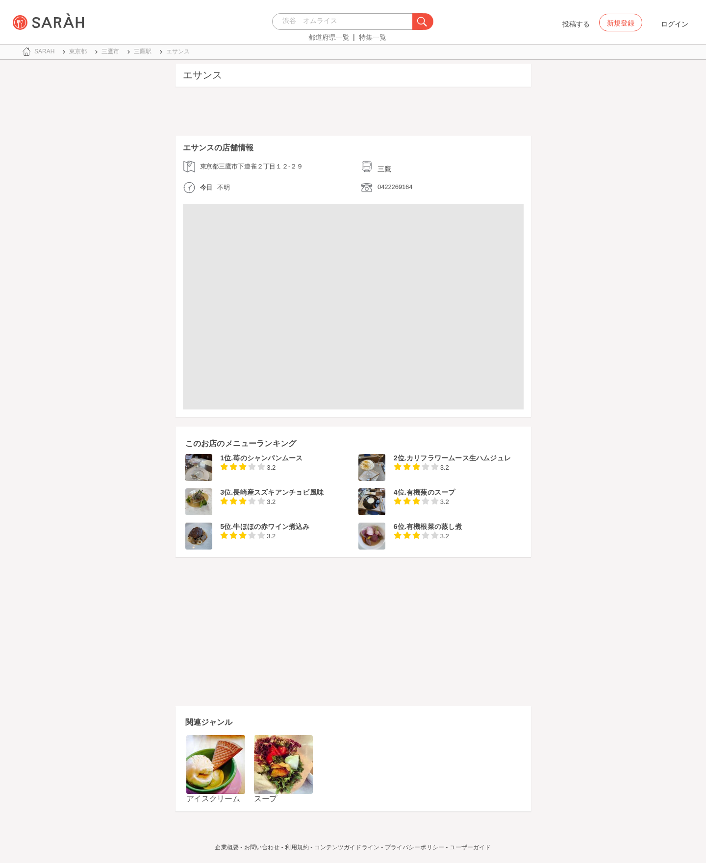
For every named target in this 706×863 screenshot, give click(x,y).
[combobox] (345, 21)
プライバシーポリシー (414, 847)
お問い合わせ (262, 847)
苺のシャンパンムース (268, 458)
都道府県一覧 (329, 37)
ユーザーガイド (470, 847)
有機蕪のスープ (430, 492)
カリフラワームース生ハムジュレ (458, 458)
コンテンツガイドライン (346, 847)
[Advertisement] (353, 114)
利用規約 (296, 847)
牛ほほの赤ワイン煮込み (271, 526)
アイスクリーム (213, 798)
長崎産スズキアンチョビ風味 (278, 492)
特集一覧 (372, 37)
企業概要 (226, 847)
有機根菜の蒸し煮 (434, 526)
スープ (265, 798)
